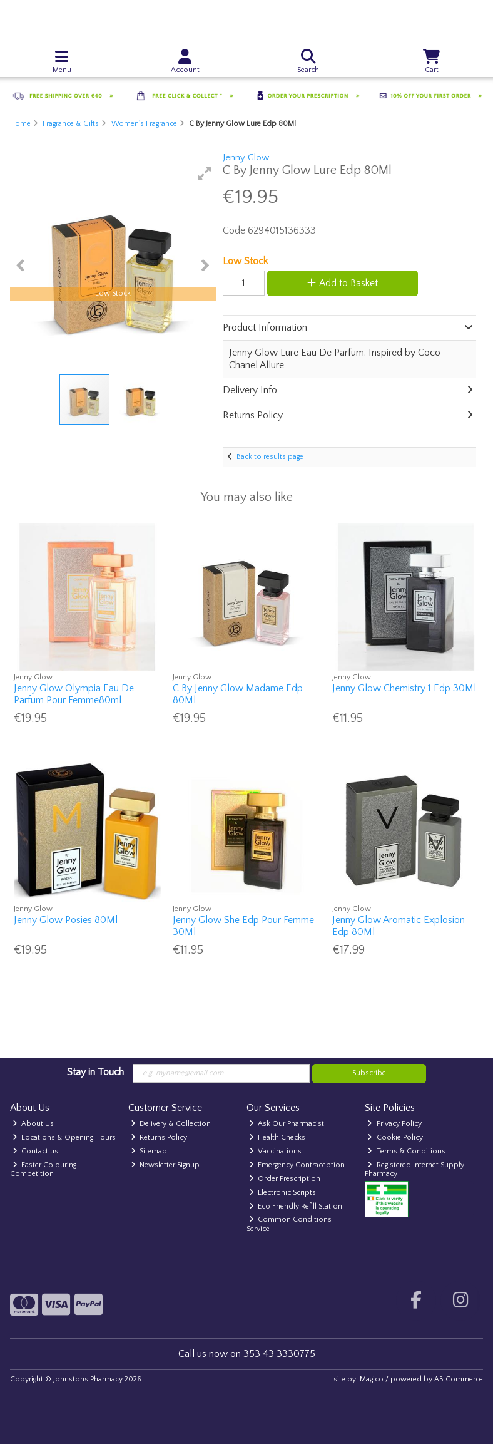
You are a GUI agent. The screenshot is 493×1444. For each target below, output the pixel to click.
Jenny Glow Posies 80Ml (66, 920)
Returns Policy (159, 1137)
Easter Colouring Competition (43, 1169)
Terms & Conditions (406, 1151)
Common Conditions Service (289, 1223)
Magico (372, 1379)
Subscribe (369, 1073)
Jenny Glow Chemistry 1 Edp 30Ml (404, 688)
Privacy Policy (394, 1124)
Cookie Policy (395, 1137)
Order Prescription (285, 1179)
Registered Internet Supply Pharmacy (414, 1169)
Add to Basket (342, 283)
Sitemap (149, 1151)
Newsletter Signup (165, 1165)
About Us (33, 1124)
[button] (205, 173)
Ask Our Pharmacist (287, 1124)
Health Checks (277, 1137)
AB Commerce (458, 1379)
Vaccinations (275, 1151)
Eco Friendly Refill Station (296, 1206)
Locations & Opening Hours (64, 1137)
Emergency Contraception (297, 1165)
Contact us (36, 1151)
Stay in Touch (95, 1072)
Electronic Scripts (283, 1193)
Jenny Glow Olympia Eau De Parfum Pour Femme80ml (74, 694)
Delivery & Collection (171, 1124)
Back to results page (269, 457)
